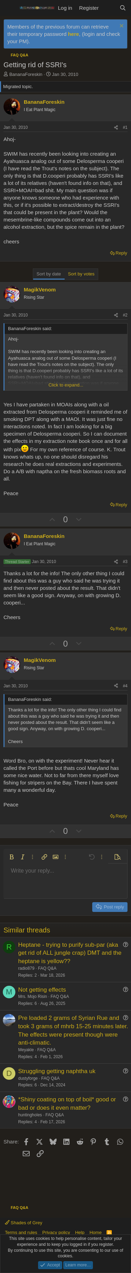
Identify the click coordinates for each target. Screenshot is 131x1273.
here (73, 34)
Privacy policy (56, 1232)
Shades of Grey (23, 1222)
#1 (125, 127)
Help (80, 1232)
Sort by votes (81, 273)
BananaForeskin (26, 74)
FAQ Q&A (47, 968)
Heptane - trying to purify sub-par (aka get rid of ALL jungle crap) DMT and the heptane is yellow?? (70, 953)
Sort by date (49, 273)
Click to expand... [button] (66, 385)
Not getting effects (42, 989)
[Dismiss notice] (121, 26)
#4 (125, 686)
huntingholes (30, 1114)
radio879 (26, 968)
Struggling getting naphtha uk (56, 1071)
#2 (125, 315)
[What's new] (109, 7)
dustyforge (28, 1078)
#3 (125, 561)
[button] (11, 856)
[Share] (116, 128)
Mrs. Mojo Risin (32, 996)
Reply (121, 253)
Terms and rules (21, 1232)
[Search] (123, 7)
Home (95, 1232)
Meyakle (26, 1049)
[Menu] (9, 8)
